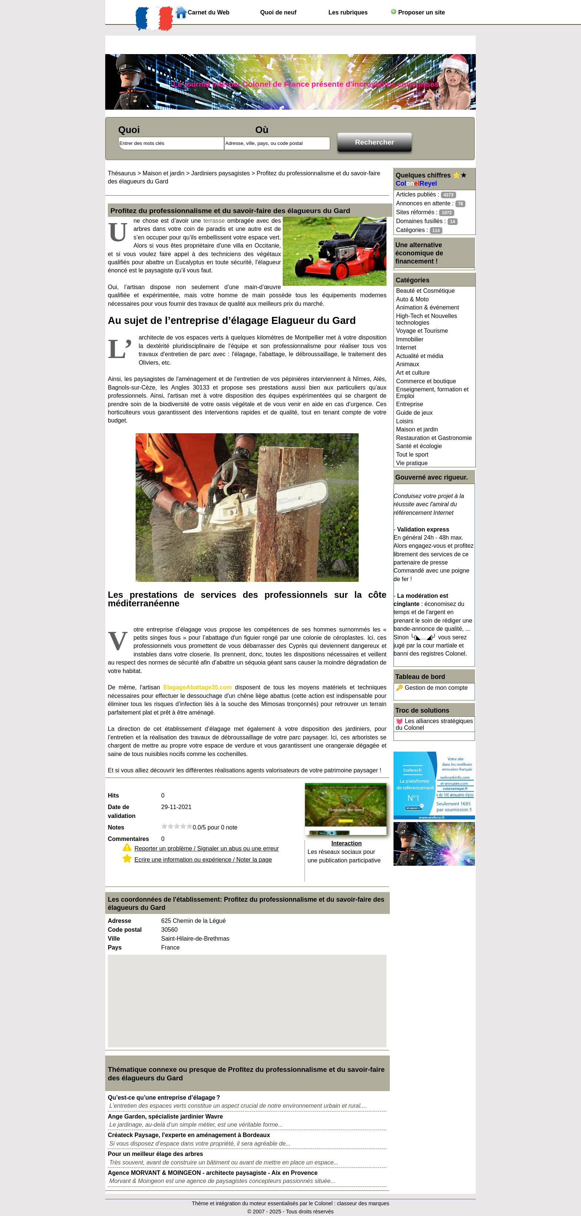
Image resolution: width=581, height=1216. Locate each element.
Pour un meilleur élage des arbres (155, 1154)
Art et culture (413, 373)
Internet (406, 347)
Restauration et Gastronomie (434, 438)
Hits (113, 795)
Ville (114, 938)
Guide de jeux (414, 413)
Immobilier (410, 339)
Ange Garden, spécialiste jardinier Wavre (165, 1116)
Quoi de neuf (278, 12)
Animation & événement (427, 307)
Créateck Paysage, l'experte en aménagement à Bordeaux (189, 1135)
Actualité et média (419, 356)
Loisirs (404, 421)
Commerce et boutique (426, 381)
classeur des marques (363, 1203)
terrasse (214, 221)
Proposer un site (418, 12)
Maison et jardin (417, 429)
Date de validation (122, 811)
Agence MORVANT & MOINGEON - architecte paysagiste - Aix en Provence (213, 1173)
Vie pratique (412, 463)
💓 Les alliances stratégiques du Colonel (434, 724)
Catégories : (419, 230)
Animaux (407, 364)
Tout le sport (412, 454)
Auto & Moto (412, 299)
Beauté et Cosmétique (425, 291)
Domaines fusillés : (427, 221)
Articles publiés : (426, 194)
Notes (116, 827)
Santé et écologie (419, 446)
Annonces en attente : (430, 203)
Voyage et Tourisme (422, 331)
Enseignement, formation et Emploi (432, 392)
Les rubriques (348, 12)
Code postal (125, 930)
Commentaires (128, 839)
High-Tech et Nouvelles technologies (426, 319)
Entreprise (409, 404)
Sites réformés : (425, 212)
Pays (115, 947)
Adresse (119, 921)
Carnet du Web (209, 12)
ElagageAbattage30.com (197, 687)
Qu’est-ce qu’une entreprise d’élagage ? (164, 1097)
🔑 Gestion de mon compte (432, 688)
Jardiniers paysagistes (220, 173)
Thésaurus (122, 173)
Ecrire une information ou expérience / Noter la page (203, 859)
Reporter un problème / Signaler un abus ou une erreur (207, 848)
